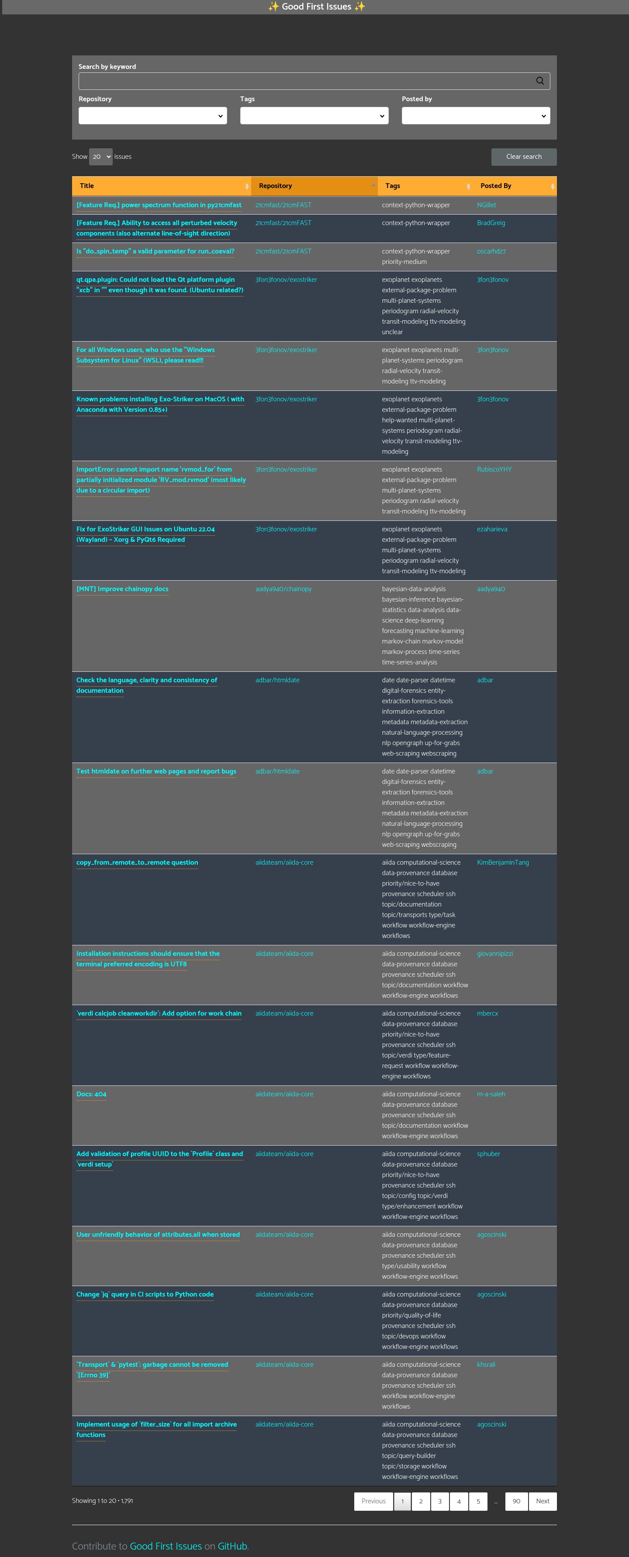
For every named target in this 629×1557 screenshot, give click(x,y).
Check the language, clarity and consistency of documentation (147, 685)
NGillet (486, 205)
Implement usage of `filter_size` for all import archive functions (156, 1430)
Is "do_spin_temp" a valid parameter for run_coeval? (155, 251)
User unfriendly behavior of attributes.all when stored (158, 1235)
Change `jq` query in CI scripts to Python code (145, 1294)
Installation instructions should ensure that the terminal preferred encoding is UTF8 (148, 959)
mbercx (487, 1014)
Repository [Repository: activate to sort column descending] (275, 186)
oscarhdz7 (491, 251)
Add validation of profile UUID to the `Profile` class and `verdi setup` (159, 1159)
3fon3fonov (492, 280)
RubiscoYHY (494, 470)
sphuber (488, 1154)
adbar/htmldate (278, 680)
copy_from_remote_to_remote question (137, 863)
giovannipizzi (495, 954)
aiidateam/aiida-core (285, 863)
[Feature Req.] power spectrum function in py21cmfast (159, 205)
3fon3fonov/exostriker (286, 280)
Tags (247, 99)
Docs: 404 (91, 1094)
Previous (374, 1501)
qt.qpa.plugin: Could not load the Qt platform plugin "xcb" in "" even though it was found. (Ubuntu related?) (159, 285)
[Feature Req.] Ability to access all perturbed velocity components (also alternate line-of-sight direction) (156, 228)
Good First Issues (166, 1546)
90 (516, 1501)
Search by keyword (314, 76)
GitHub (232, 1546)
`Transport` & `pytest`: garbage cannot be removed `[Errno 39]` (152, 1370)
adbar (485, 680)
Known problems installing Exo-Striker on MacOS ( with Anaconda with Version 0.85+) (160, 405)
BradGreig (491, 223)
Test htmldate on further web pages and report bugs (156, 771)
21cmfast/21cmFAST (283, 205)
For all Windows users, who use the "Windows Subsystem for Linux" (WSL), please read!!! (145, 355)
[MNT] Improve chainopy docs (122, 589)
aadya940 (491, 589)
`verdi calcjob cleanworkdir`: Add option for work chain (159, 1014)
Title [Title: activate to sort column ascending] (87, 186)
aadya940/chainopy (284, 589)
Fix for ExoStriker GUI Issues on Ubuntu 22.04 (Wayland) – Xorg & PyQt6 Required (145, 535)
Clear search (524, 157)
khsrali (486, 1365)
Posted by (417, 99)
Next (543, 1501)
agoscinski (491, 1235)
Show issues (101, 156)
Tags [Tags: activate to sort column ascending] (393, 186)
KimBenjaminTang (503, 863)
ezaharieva (492, 529)
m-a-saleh (491, 1094)
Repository (95, 99)
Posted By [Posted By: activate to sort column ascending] (495, 186)
